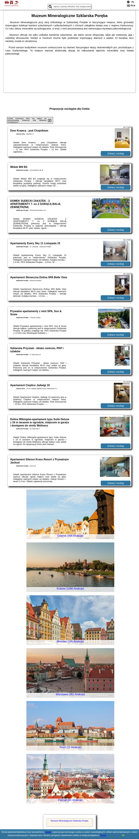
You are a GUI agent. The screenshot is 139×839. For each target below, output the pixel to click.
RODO (103, 835)
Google (48, 832)
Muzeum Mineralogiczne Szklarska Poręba (69, 821)
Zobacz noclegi (115, 153)
